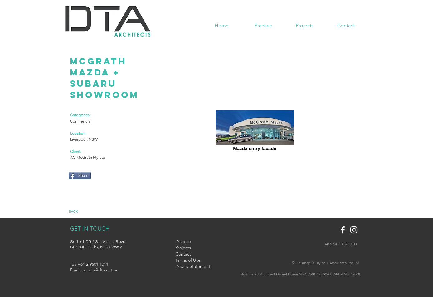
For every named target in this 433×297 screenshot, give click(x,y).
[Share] (80, 175)
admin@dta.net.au (101, 270)
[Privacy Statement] (192, 267)
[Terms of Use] (194, 260)
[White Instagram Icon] (353, 230)
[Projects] (190, 248)
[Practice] (190, 242)
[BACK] (79, 211)
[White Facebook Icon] (343, 230)
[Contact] (190, 254)
